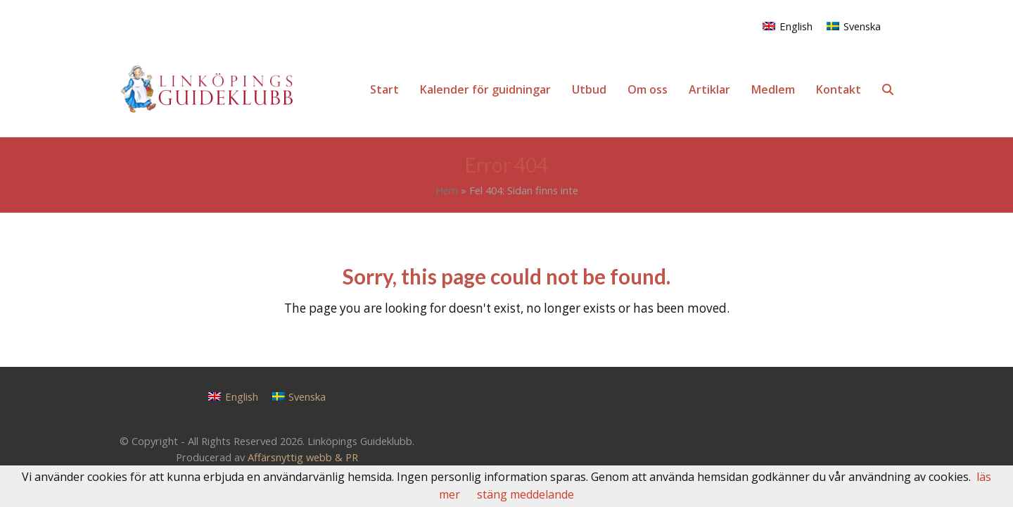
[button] (888, 89)
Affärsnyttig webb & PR (303, 457)
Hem (446, 190)
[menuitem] (788, 25)
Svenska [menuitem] (862, 26)
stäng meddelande (525, 494)
